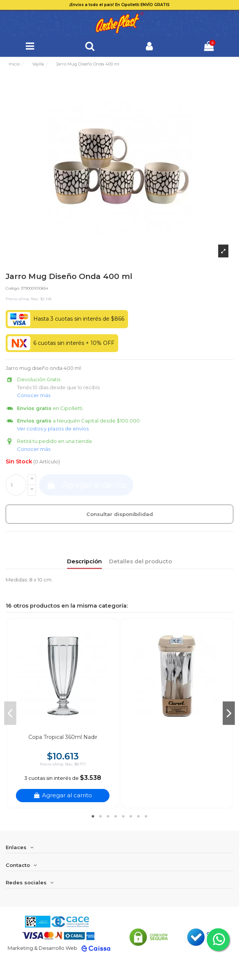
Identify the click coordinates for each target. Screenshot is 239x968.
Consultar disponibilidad (119, 514)
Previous (10, 713)
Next (229, 713)
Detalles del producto (140, 561)
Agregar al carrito (86, 484)
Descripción (84, 561)
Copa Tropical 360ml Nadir (62, 737)
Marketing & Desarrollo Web (42, 948)
